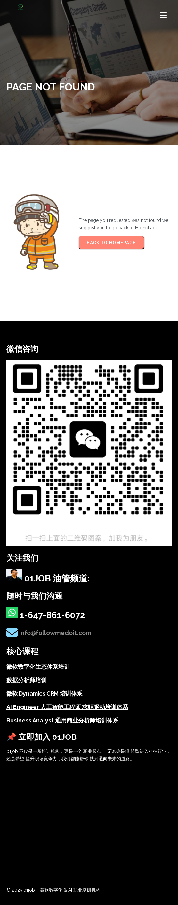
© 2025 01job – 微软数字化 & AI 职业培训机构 (53, 890)
